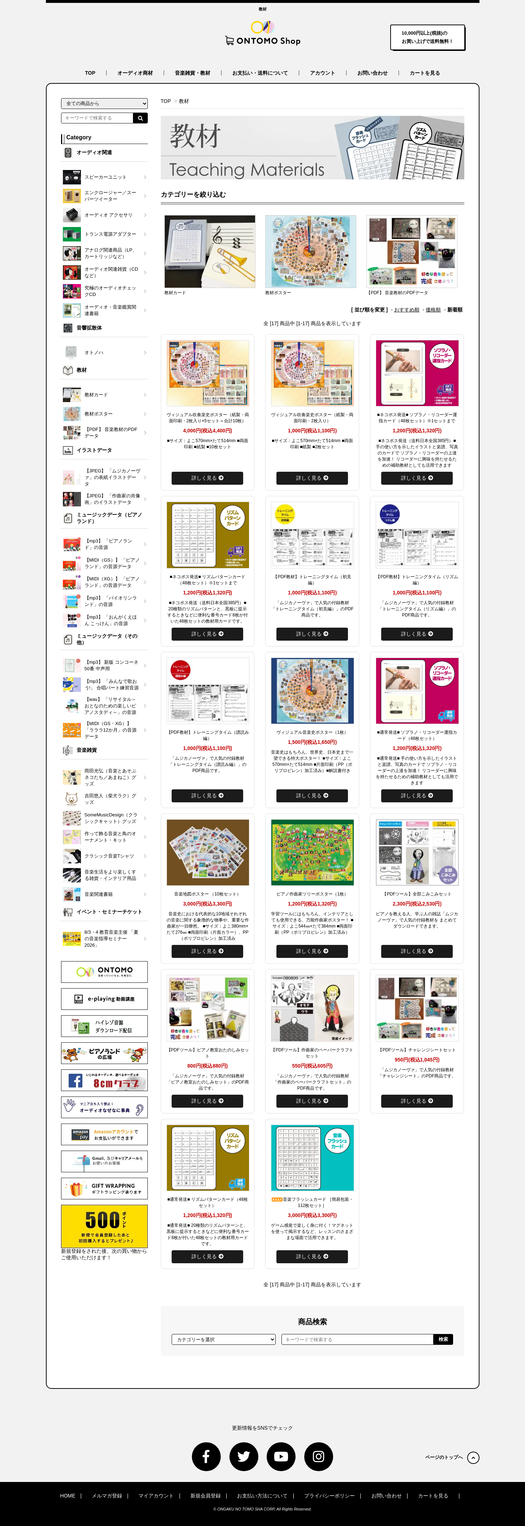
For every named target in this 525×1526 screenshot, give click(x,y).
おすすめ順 (406, 310)
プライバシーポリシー (329, 1496)
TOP (90, 73)
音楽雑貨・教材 (192, 73)
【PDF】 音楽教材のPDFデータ (397, 292)
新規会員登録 (205, 1496)
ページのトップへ (452, 1457)
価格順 (433, 310)
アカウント (322, 73)
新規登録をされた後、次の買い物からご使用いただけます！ (104, 1232)
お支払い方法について (262, 1496)
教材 (184, 101)
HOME (67, 1496)
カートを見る (425, 73)
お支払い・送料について (260, 73)
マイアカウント (156, 1496)
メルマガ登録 (107, 1496)
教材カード (175, 292)
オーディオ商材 (135, 73)
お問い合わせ (372, 73)
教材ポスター (278, 292)
